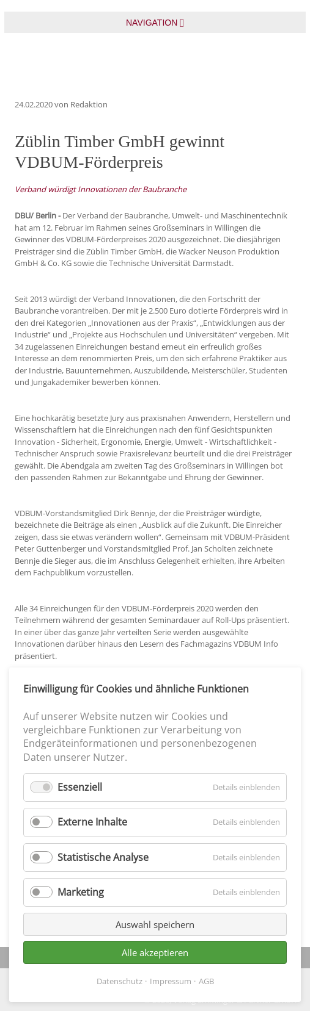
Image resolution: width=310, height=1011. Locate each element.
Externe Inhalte (92, 822)
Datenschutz (119, 981)
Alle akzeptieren (155, 952)
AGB (206, 981)
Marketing (80, 892)
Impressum (170, 981)
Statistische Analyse (103, 857)
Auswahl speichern (155, 924)
